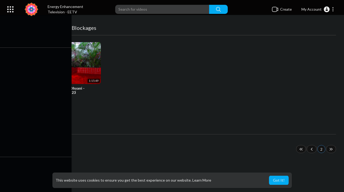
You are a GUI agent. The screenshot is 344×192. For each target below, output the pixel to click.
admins (34, 98)
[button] (317, 9)
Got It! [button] (279, 180)
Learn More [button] (201, 180)
